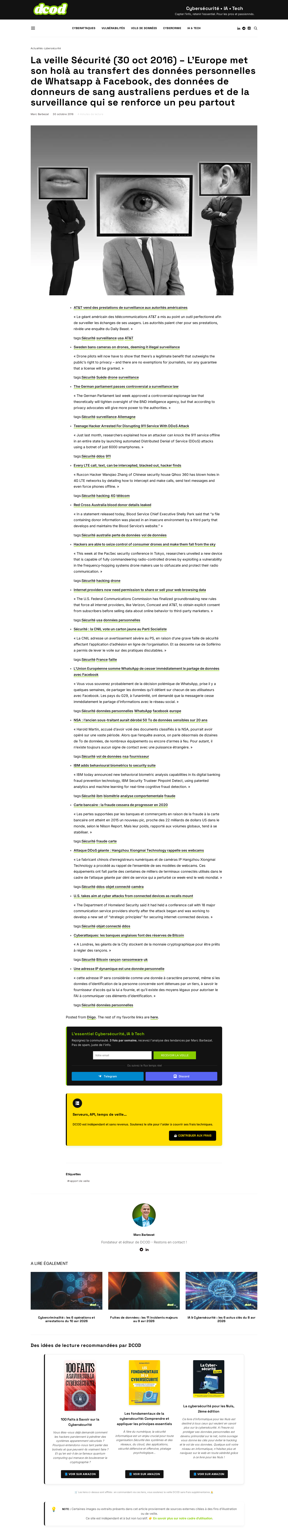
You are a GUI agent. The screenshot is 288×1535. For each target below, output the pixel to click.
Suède (101, 377)
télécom (123, 496)
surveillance (106, 338)
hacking (103, 496)
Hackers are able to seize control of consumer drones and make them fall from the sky (145, 544)
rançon (115, 959)
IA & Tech (193, 28)
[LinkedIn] (238, 28)
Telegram (107, 1076)
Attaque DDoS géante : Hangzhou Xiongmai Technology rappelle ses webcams (139, 850)
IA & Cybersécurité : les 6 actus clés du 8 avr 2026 (222, 1319)
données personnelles (121, 620)
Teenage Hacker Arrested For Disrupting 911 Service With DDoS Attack (131, 426)
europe (175, 711)
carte (112, 841)
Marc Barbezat (40, 114)
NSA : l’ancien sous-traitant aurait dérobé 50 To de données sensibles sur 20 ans (141, 720)
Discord (181, 1076)
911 (108, 456)
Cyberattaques (83, 28)
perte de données (126, 535)
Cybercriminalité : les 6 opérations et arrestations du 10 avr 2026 (66, 1319)
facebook (160, 711)
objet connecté (118, 887)
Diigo (91, 1017)
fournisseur (139, 756)
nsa (126, 756)
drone (112, 377)
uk (146, 959)
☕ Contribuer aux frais (192, 1135)
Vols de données (144, 28)
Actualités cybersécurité (46, 48)
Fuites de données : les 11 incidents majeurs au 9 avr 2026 (144, 1319)
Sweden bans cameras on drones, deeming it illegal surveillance (127, 347)
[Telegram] (243, 28)
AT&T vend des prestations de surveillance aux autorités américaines (131, 307)
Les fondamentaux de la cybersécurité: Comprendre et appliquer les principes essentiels (144, 1418)
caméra (137, 887)
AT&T (129, 338)
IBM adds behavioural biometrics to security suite (115, 765)
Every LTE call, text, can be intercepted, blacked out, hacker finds (127, 465)
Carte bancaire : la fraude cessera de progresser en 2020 (121, 805)
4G (113, 496)
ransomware (132, 959)
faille (113, 659)
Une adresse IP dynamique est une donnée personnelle (119, 969)
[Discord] (249, 28)
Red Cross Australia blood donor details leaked (112, 505)
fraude (169, 796)
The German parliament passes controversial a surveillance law (126, 386)
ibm (99, 796)
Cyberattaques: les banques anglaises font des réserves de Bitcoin (129, 935)
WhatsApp (143, 711)
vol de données (154, 535)
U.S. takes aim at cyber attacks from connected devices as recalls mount (133, 896)
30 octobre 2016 (63, 114)
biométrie (111, 796)
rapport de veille (79, 1181)
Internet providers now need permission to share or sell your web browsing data (140, 590)
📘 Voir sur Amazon (80, 1474)
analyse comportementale (141, 796)
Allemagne (126, 417)
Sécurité (88, 338)
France (102, 659)
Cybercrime (172, 28)
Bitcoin (102, 959)
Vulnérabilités (113, 28)
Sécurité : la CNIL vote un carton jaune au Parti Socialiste (120, 629)
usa (121, 338)
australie (103, 535)
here (154, 1017)
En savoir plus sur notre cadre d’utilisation (182, 1518)
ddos (100, 456)
